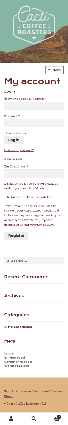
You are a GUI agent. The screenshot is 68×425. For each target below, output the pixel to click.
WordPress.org (16, 365)
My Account (11, 419)
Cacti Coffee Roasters (34, 22)
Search (34, 419)
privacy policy (41, 225)
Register (16, 236)
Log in (13, 140)
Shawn (8, 396)
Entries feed (14, 357)
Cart (53, 416)
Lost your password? (19, 150)
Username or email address (32, 99)
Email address (22, 166)
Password (18, 116)
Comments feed (18, 361)
